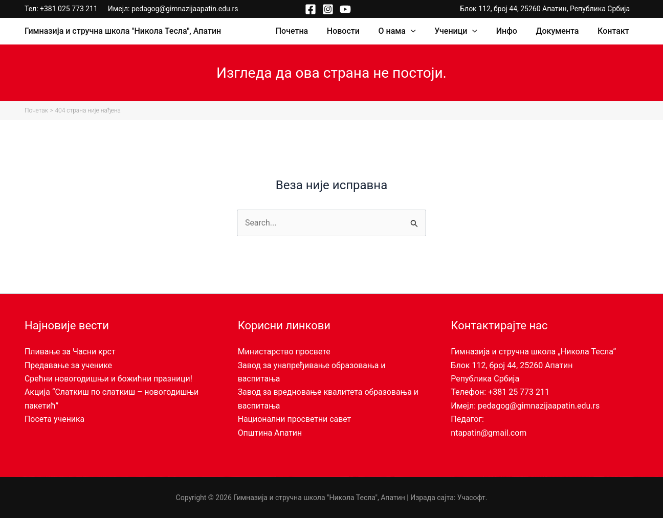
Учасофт (471, 497)
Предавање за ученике (69, 365)
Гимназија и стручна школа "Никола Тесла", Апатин (123, 31)
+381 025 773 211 (69, 9)
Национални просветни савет (295, 419)
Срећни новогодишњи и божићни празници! (109, 379)
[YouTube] (345, 9)
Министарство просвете (284, 351)
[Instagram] (328, 9)
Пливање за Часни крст (70, 351)
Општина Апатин (270, 433)
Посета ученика (55, 419)
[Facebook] (310, 9)
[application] (421, 31)
